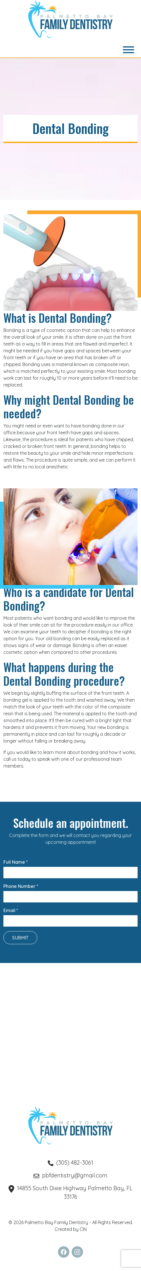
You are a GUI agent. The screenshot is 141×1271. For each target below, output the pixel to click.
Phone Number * (70, 891)
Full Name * (70, 867)
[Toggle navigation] (128, 50)
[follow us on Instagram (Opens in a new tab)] (77, 1252)
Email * (70, 916)
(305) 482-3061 (70, 1162)
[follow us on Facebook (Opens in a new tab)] (63, 1252)
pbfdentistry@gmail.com (70, 1175)
